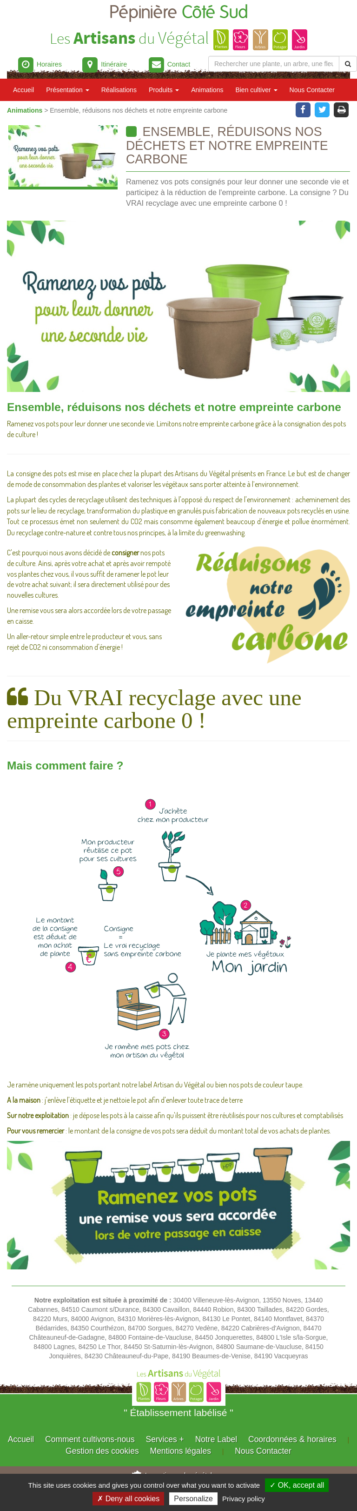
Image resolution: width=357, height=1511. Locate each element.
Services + (165, 1439)
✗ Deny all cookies (128, 1499)
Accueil (23, 90)
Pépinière (178, 13)
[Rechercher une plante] (273, 64)
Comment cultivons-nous (90, 1439)
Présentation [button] (67, 90)
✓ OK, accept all (297, 1485)
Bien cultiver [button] (256, 90)
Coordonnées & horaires (292, 1439)
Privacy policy (243, 1499)
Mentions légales (180, 1451)
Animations (207, 90)
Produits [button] (164, 90)
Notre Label (216, 1439)
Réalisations (119, 90)
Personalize (193, 1499)
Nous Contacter (312, 90)
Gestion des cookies (102, 1451)
